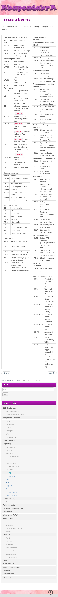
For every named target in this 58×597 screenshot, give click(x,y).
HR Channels (10, 476)
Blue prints (7, 577)
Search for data (11, 502)
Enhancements (9, 505)
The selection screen (12, 457)
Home (2, 380)
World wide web (11, 437)
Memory (8, 427)
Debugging (7, 560)
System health (8, 574)
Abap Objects (8, 518)
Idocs (18, 380)
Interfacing (10, 380)
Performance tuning (12, 466)
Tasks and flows (11, 551)
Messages (9, 431)
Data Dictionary (9, 498)
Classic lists (9, 469)
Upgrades (7, 570)
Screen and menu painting (13, 508)
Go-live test (9, 544)
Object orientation (11, 522)
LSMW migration (11, 495)
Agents (8, 538)
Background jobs (11, 463)
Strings (8, 421)
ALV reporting (10, 447)
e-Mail (8, 434)
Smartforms (7, 512)
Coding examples (11, 554)
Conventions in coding (11, 567)
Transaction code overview (15, 19)
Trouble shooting (11, 557)
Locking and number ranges (15, 414)
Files (7, 479)
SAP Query (9, 453)
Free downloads (9, 440)
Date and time (10, 424)
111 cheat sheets (9, 408)
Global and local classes (14, 528)
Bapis (8, 489)
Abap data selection (12, 411)
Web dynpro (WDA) (10, 515)
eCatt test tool (8, 564)
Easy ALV (9, 450)
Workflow (6, 535)
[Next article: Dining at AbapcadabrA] (52, 373)
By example (9, 525)
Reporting (7, 444)
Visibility (8, 531)
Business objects (11, 547)
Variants (8, 460)
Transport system (11, 492)
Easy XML (9, 486)
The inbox (9, 541)
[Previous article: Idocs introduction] (6, 373)
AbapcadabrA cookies (11, 418)
